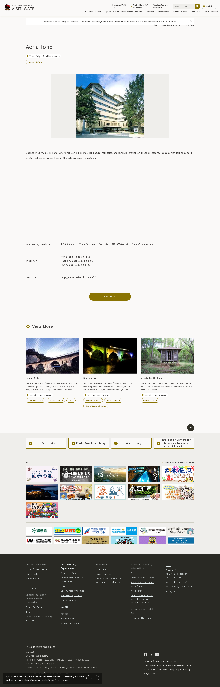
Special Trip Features (35, 607)
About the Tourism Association (160, 6)
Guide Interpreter (104, 573)
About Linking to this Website (179, 582)
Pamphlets (135, 573)
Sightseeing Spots (35, 400)
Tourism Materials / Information (140, 6)
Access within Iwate (70, 623)
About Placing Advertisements (179, 462)
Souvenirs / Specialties (71, 595)
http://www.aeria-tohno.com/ (79, 277)
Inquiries (215, 11)
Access (185, 11)
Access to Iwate (68, 618)
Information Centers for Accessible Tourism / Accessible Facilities (142, 599)
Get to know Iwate (94, 11)
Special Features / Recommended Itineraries (125, 11)
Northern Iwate (33, 588)
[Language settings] (209, 6)
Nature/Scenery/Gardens (96, 406)
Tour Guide (196, 11)
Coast (28, 583)
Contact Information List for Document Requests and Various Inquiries (178, 574)
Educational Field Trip (119, 6)
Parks (71, 400)
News (207, 11)
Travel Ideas (31, 612)
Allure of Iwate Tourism (36, 569)
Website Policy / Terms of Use (179, 586)
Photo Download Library (142, 577)
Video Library (137, 590)
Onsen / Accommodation (72, 590)
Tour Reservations (69, 600)
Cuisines (64, 586)
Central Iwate (32, 573)
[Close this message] (191, 21)
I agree (92, 678)
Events (176, 11)
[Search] (197, 6)
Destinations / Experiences (159, 11)
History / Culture (35, 62)
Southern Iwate (33, 578)
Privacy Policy (172, 591)
